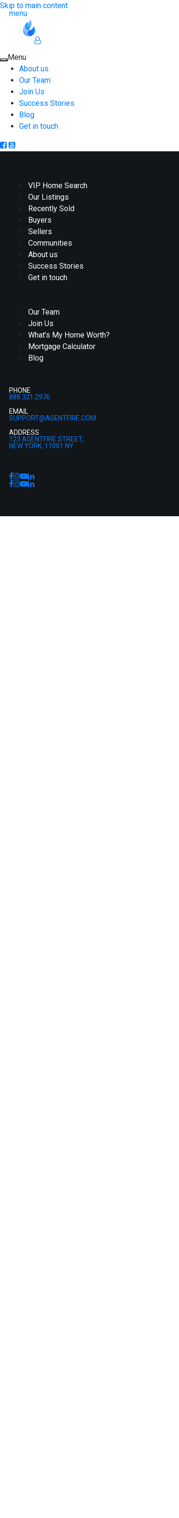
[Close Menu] (4, 59)
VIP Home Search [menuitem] (57, 185)
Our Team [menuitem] (35, 80)
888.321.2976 (29, 397)
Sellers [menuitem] (40, 231)
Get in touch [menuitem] (38, 126)
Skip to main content (34, 5)
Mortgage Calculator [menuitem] (61, 346)
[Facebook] (4, 145)
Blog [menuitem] (26, 114)
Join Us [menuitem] (31, 91)
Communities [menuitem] (50, 243)
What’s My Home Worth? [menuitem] (69, 335)
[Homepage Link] (57, 27)
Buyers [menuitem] (40, 220)
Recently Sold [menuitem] (51, 208)
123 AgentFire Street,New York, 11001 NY (46, 442)
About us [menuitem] (34, 68)
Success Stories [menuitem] (46, 103)
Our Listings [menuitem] (48, 197)
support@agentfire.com (52, 418)
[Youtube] (12, 145)
